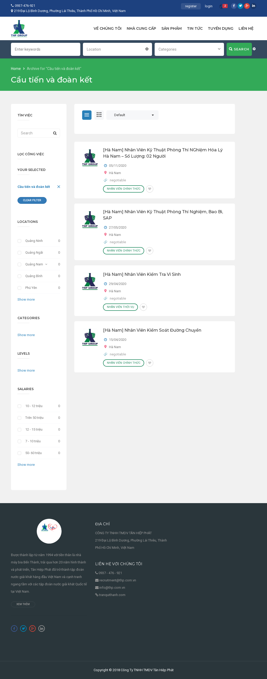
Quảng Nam (34, 264)
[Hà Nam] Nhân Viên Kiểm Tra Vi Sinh (142, 274)
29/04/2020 (117, 284)
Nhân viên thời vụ (120, 307)
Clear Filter (32, 200)
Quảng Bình (34, 276)
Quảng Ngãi (34, 252)
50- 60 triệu (33, 453)
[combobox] (117, 49)
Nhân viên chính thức (123, 188)
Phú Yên (31, 288)
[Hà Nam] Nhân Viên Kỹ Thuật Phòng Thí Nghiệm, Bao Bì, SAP (163, 215)
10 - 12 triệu (34, 406)
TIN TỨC (195, 28)
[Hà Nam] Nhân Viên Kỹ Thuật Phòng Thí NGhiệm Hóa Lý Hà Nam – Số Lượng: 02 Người (163, 153)
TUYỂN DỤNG (220, 28)
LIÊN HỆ (246, 28)
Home (16, 69)
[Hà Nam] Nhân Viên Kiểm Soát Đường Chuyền (152, 330)
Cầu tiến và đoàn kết (33, 187)
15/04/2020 (117, 340)
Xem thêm (23, 604)
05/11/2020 (117, 166)
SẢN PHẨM (171, 28)
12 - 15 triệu (34, 429)
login (209, 6)
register (191, 6)
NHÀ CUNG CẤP (141, 28)
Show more (26, 299)
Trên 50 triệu (34, 418)
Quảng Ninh (34, 241)
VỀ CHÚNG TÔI (108, 28)
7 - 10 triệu (33, 441)
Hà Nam (115, 173)
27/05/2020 (117, 227)
